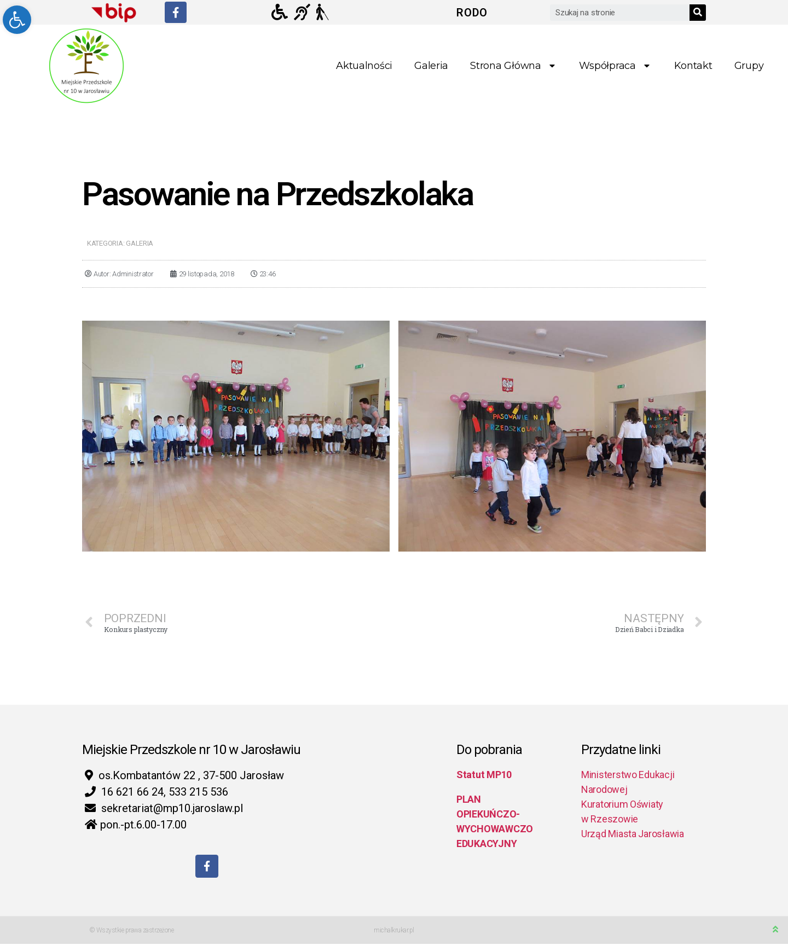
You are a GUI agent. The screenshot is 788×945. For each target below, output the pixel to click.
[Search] (698, 12)
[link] (17, 19)
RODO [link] (472, 12)
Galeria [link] (431, 66)
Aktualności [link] (364, 66)
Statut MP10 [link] (484, 774)
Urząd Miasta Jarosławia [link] (632, 833)
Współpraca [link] (615, 66)
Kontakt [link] (693, 66)
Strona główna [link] (513, 66)
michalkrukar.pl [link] (394, 931)
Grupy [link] (749, 66)
